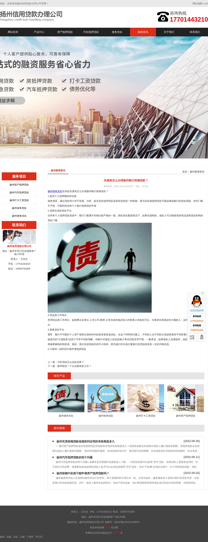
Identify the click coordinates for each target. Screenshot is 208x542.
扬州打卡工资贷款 (19, 200)
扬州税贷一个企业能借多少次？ (74, 366)
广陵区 (30, 536)
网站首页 (13, 31)
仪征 (15, 536)
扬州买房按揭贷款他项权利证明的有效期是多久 (86, 441)
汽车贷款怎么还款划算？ (70, 362)
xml (206, 3)
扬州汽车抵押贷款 (19, 192)
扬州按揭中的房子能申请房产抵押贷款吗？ (83, 473)
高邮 (9, 536)
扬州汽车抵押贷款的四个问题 (75, 457)
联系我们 (195, 31)
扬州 (2, 536)
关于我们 (169, 31)
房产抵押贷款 (65, 31)
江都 (22, 536)
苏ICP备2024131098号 (127, 522)
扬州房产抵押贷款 (19, 184)
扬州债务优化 (19, 215)
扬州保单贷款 (19, 208)
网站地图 (197, 3)
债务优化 (117, 31)
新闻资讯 (143, 31)
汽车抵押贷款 (91, 31)
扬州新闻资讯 (197, 171)
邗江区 (39, 536)
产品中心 (39, 31)
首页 (184, 171)
